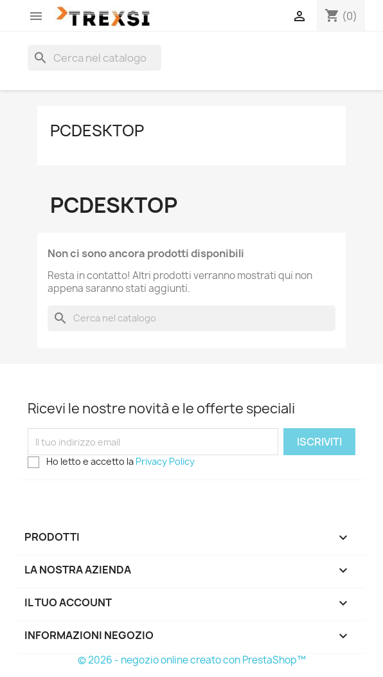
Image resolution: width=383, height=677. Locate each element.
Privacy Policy (165, 461)
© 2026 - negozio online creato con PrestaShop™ (192, 660)
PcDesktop (97, 130)
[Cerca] (94, 58)
